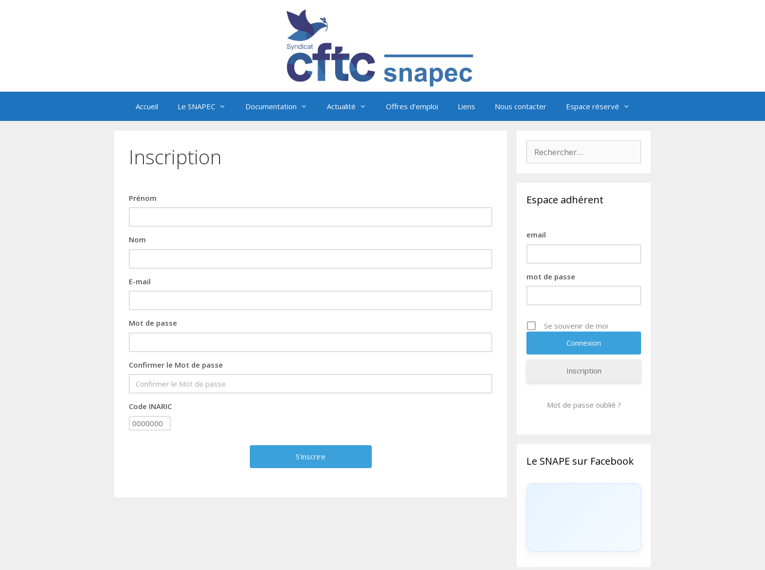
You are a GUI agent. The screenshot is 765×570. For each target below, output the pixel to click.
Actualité (351, 106)
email (536, 234)
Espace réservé (603, 106)
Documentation (281, 106)
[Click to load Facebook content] (583, 517)
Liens (466, 106)
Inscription (584, 370)
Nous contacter (520, 106)
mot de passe (550, 276)
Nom (137, 239)
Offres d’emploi (412, 106)
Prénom (143, 198)
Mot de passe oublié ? (584, 405)
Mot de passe (153, 323)
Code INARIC (150, 406)
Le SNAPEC (207, 106)
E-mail (140, 281)
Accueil (147, 106)
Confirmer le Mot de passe (176, 365)
